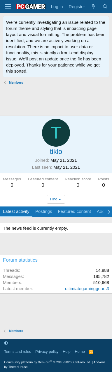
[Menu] (8, 6)
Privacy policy (46, 351)
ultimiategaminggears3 (87, 288)
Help (67, 351)
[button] (6, 343)
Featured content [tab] (74, 211)
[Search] (105, 6)
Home (80, 351)
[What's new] (93, 6)
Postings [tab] (43, 211)
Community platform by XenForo (47, 362)
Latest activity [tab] (16, 211)
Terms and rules (17, 351)
